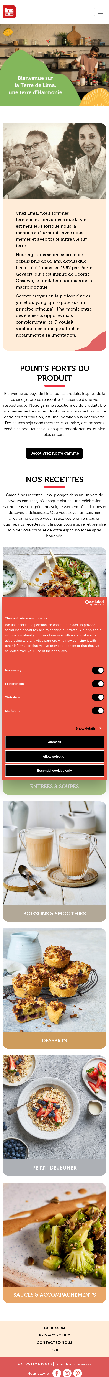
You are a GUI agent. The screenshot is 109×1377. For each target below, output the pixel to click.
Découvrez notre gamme (54, 453)
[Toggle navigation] (100, 12)
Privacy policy (54, 1335)
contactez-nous (54, 1343)
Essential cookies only (54, 770)
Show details (86, 728)
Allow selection (54, 756)
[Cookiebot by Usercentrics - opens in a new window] (85, 603)
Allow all (54, 742)
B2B (54, 1350)
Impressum (54, 1328)
